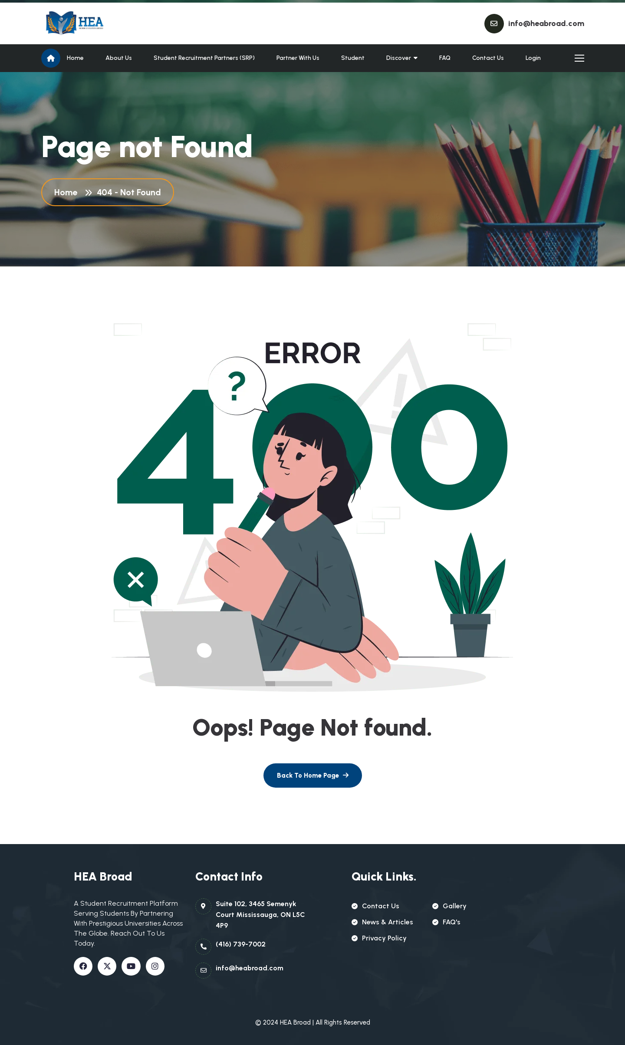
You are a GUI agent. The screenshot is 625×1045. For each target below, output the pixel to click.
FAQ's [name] (446, 922)
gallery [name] (449, 906)
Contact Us (488, 58)
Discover (398, 58)
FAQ (445, 58)
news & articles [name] (382, 922)
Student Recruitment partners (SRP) (204, 58)
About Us (118, 58)
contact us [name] (375, 906)
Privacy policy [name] (379, 938)
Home (75, 58)
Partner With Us (297, 58)
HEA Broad (295, 1022)
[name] (80, 23)
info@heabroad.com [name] (546, 23)
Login (533, 58)
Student (353, 58)
